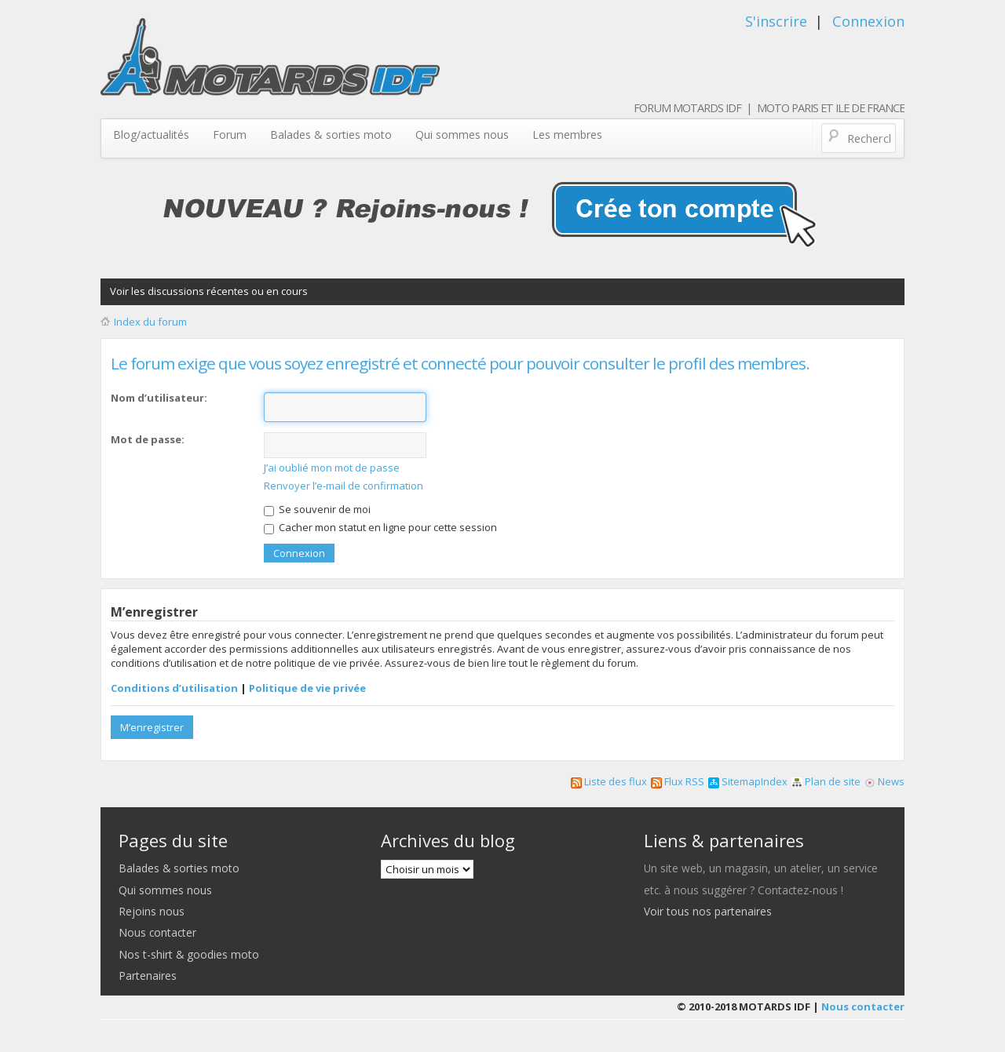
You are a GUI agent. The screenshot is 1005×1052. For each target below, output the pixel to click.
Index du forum (150, 322)
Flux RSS (677, 781)
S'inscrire (776, 21)
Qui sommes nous (462, 134)
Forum (230, 134)
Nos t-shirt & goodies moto (189, 954)
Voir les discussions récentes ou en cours (209, 291)
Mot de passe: (148, 439)
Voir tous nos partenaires (708, 911)
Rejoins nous (152, 911)
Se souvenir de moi (317, 509)
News (884, 781)
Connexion (868, 21)
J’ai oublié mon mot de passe (332, 467)
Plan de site (826, 781)
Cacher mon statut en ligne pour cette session (380, 527)
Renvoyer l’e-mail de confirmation (343, 486)
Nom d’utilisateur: (159, 398)
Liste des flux (609, 781)
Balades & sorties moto (331, 134)
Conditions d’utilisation (174, 688)
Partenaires (148, 975)
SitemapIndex (748, 781)
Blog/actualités (151, 134)
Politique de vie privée (307, 688)
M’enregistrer (152, 727)
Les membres (567, 134)
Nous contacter (157, 932)
